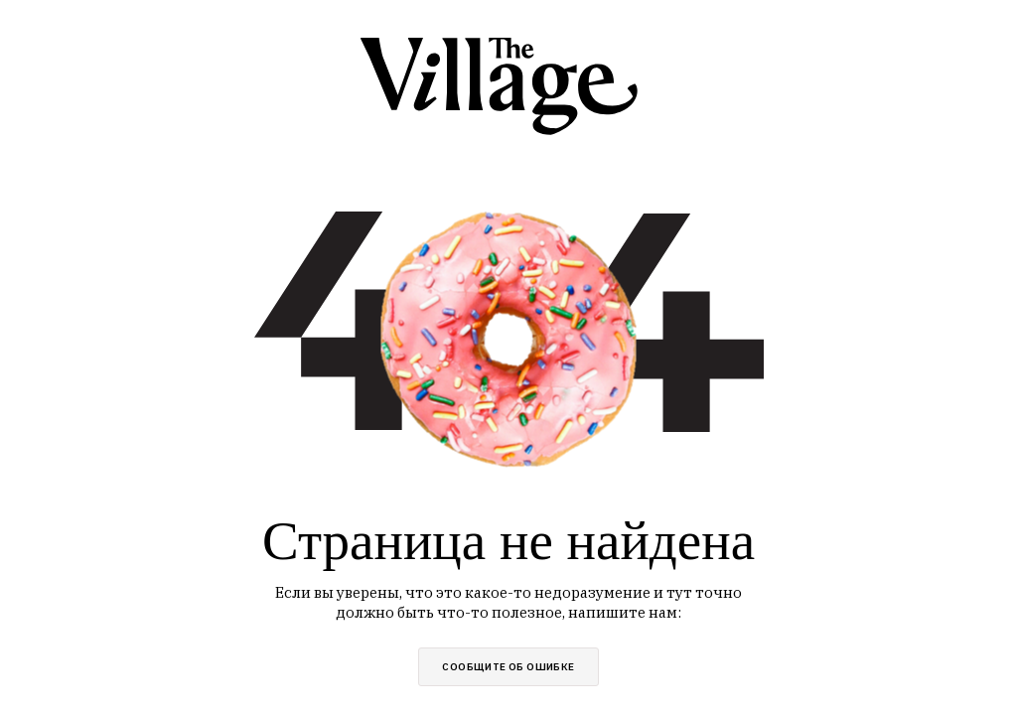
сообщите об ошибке (508, 666)
